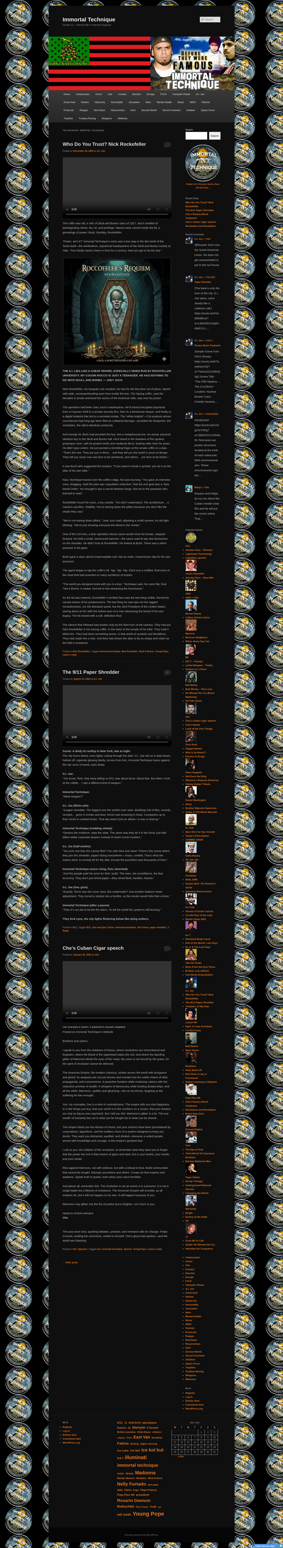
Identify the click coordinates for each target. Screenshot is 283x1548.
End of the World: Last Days (202, 943)
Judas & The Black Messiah (201, 812)
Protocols (69, 110)
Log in (189, 1397)
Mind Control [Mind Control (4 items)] (155, 1478)
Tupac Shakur (193, 1177)
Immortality (117, 102)
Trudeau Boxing (87, 118)
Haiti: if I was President (199, 1026)
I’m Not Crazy (193, 1030)
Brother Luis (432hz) (197, 970)
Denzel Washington (196, 800)
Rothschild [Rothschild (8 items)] (125, 1506)
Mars (148, 102)
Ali (187, 1220)
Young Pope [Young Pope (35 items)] (148, 1514)
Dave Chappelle (194, 772)
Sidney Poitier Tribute (198, 784)
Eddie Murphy (193, 856)
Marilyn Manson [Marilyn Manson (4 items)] (126, 1478)
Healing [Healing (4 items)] (134, 1444)
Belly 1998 (191, 879)
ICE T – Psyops (194, 661)
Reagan (83, 110)
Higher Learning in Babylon (201, 1081)
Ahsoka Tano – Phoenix (199, 550)
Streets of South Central (199, 911)
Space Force (208, 110)
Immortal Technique (89, 19)
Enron (111, 927)
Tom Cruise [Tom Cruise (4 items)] (141, 1507)
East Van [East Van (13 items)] (142, 1437)
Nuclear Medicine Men (198, 1161)
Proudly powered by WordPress (141, 1535)
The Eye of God (194, 1149)
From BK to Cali (195, 1240)
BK (187, 657)
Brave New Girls (195, 1113)
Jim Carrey (143, 927)
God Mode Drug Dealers (199, 974)
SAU (133, 110)
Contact (122, 94)
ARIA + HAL (192, 597)
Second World (148, 110)
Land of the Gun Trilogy (199, 728)
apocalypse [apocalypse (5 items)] (149, 1422)
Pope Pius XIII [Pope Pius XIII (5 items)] (126, 1494)
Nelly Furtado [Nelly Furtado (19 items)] (131, 1483)
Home (67, 94)
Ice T (188, 935)
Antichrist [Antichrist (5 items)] (134, 1422)
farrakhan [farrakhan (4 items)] (157, 1437)
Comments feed (195, 1404)
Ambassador (82, 94)
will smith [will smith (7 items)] (124, 1514)
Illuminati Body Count (198, 939)
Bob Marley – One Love (199, 689)
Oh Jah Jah (192, 859)
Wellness (122, 118)
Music (181, 102)
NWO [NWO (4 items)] (120, 1490)
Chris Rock (191, 744)
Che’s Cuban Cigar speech (93, 948)
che (99, 1249)
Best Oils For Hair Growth (200, 832)
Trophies (68, 118)
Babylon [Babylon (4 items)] (121, 1428)
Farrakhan (191, 875)
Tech (188, 1145)
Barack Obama (193, 613)
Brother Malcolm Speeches (201, 808)
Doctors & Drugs (195, 756)
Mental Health (164, 102)
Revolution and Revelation (201, 226)
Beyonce (190, 633)
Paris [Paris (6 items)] (128, 1489)
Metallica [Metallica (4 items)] (141, 1478)
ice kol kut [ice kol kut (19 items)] (152, 1449)
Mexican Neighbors (197, 637)
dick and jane (99, 927)
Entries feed (192, 1400)
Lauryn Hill (191, 1022)
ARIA (188, 593)
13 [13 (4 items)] (125, 1423)
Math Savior (192, 1050)
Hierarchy (100, 102)
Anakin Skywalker (195, 573)
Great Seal (69, 102)
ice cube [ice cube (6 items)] (123, 1450)
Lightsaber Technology (199, 554)
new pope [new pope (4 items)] (153, 1484)
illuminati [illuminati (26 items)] (136, 1457)
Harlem (85, 102)
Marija (197, 487)
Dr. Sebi (190, 828)
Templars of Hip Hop (197, 1006)
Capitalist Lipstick (196, 557)
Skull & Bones (146, 651)
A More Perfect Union (198, 617)
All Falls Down (194, 700)
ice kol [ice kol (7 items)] (135, 1450)
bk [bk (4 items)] (129, 1428)
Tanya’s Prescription (197, 835)
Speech (128, 1249)
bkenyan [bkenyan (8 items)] (139, 1427)
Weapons (107, 118)
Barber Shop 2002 (196, 919)
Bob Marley (192, 685)
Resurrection (118, 110)
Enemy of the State (196, 1216)
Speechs (82, 1249)
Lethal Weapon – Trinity (199, 665)
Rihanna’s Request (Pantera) (202, 780)
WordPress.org (194, 1408)
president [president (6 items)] (142, 1494)
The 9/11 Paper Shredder (91, 672)
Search (189, 130)
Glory (189, 804)
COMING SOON (194, 839)
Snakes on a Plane (196, 669)
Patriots (206, 102)
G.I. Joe (200, 94)
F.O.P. (163, 94)
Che (110, 94)
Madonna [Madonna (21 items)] (145, 1472)
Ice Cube (190, 907)
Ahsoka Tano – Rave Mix (200, 577)
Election (136, 94)
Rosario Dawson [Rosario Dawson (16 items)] (133, 1500)
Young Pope (161, 651)
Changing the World (197, 1193)
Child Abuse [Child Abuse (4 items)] (144, 1432)
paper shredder (158, 927)
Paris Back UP (194, 1070)
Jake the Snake (194, 963)
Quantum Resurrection (199, 891)
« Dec (181, 1456)
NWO (193, 102)
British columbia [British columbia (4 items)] (126, 1432)
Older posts (70, 1262)
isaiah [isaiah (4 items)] (120, 1473)
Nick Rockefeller (81, 651)
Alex (188, 546)
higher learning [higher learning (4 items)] (148, 1444)
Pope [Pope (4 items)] (136, 1490)
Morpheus (191, 1066)
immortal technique (110, 651)
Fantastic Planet (181, 94)
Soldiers (190, 110)
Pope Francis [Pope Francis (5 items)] (148, 1489)
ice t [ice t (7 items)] (120, 1458)
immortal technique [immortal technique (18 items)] (137, 1465)
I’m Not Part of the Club (199, 915)
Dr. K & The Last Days (198, 947)
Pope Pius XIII (193, 1098)
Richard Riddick (194, 1129)
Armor (98, 94)
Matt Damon (192, 1046)
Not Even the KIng (196, 776)
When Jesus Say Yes (197, 641)
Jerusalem (134, 102)
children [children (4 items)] (156, 1432)
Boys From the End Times (200, 967)
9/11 (75, 927)
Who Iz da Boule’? (196, 752)
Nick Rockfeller (129, 651)
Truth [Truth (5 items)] (153, 1506)
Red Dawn (99, 110)
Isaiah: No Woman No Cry (200, 1244)
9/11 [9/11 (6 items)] (120, 1422)
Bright (189, 1213)
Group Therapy (194, 1181)
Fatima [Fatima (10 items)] (123, 1443)
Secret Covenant (171, 110)
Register (190, 1393)
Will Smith (191, 1209)
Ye (187, 1237)
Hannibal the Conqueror (199, 1248)
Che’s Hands (193, 724)
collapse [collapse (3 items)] (121, 1438)
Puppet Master (194, 748)
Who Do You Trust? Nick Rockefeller (104, 144)
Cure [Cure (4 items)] (129, 1437)
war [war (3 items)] (159, 1507)
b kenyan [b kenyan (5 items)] (152, 1427)
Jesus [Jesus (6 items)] (129, 1473)
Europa (151, 94)
